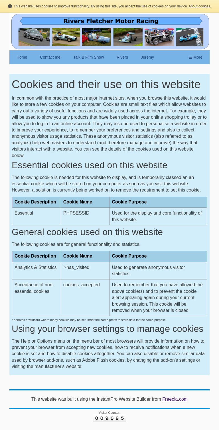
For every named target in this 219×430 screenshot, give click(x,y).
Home (22, 57)
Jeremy (147, 57)
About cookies (199, 6)
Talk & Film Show (88, 57)
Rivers (122, 57)
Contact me (50, 57)
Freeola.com (175, 399)
